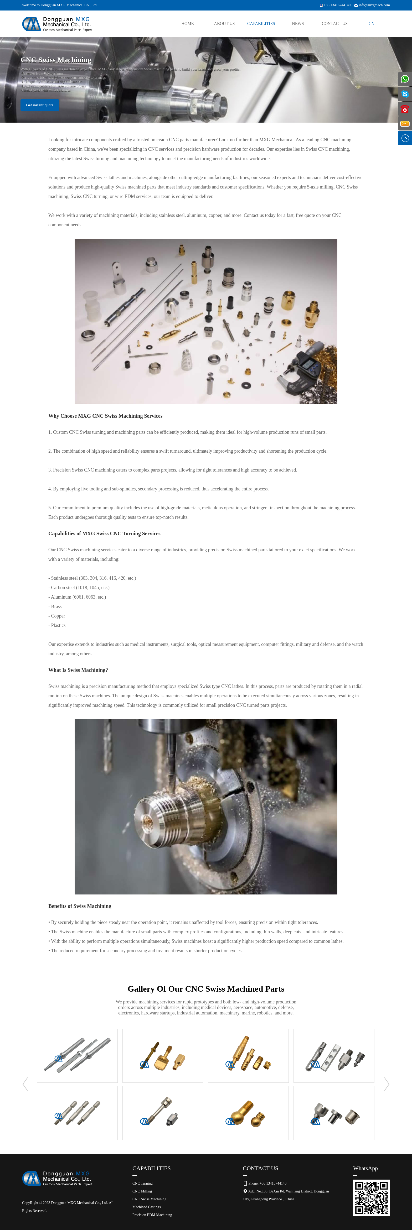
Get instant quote (39, 105)
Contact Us (335, 23)
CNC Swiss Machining (149, 1199)
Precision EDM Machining (152, 1215)
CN (371, 23)
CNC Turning (142, 1183)
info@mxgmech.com (374, 5)
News (298, 23)
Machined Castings (146, 1207)
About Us (224, 23)
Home (187, 23)
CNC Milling (142, 1191)
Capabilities (261, 23)
